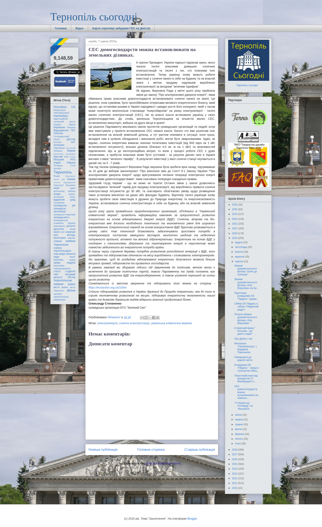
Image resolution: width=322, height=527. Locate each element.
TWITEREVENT (61, 113)
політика (58, 259)
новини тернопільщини (62, 249)
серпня (239, 261)
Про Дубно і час (243, 338)
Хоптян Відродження (64, 182)
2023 (235, 219)
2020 (235, 233)
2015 (235, 464)
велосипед (59, 191)
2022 (235, 223)
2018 (235, 449)
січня (238, 443)
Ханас (71, 179)
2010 (235, 488)
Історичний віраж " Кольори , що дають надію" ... (245, 331)
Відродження (61, 130)
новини (58, 241)
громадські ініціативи (64, 214)
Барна (72, 124)
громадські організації (60, 210)
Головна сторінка (151, 450)
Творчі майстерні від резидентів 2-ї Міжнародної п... (246, 378)
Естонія (57, 142)
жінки (72, 229)
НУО (72, 159)
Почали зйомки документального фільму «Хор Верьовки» (245, 319)
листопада (241, 247)
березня (240, 434)
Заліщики (59, 145)
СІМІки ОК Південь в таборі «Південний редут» (246, 306)
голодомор (59, 202)
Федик (57, 176)
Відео (80, 28)
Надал (57, 162)
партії (72, 257)
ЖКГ (73, 142)
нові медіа (59, 253)
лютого (239, 438)
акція (56, 188)
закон (57, 231)
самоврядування (62, 268)
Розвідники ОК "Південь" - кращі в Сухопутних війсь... (246, 368)
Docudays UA (64, 106)
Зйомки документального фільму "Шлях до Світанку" (245, 270)
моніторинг (60, 237)
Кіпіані (72, 157)
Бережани (59, 127)
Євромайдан (61, 115)
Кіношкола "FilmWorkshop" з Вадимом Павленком (245, 348)
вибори (71, 191)
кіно (56, 235)
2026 (235, 204)
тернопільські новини (63, 282)
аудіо (72, 188)
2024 (235, 214)
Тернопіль (63, 172)
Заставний (70, 148)
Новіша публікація (103, 450)
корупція (70, 231)
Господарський (61, 136)
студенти (70, 271)
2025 (235, 209)
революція (59, 265)
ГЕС (73, 130)
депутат (71, 226)
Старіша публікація (199, 450)
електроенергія (107, 323)
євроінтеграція (61, 296)
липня (239, 414)
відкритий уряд (64, 199)
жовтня (239, 251)
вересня (240, 256)
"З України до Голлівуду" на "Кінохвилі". (243, 406)
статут (57, 271)
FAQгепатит (60, 110)
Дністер (71, 139)
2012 (235, 478)
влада (57, 194)
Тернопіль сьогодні (93, 17)
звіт (63, 232)
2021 (235, 228)
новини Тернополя (64, 242)
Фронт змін (59, 179)
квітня (238, 429)
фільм (71, 290)
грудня (239, 242)
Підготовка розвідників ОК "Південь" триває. (245, 296)
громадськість (62, 217)
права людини (64, 262)
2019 (235, 238)
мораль (71, 238)
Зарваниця (59, 148)
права (72, 260)
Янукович (70, 185)
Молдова (59, 159)
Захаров (58, 150)
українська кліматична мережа (171, 323)
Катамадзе (71, 154)
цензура (58, 294)
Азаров (57, 124)
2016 (235, 459)
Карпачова (58, 154)
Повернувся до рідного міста (243, 359)
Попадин (58, 165)
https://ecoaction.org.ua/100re (107, 287)
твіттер (71, 277)
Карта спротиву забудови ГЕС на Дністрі (121, 28)
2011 (235, 483)
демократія (59, 226)
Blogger (192, 518)
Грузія (57, 139)
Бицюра (71, 127)
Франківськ (70, 176)
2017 (235, 454)
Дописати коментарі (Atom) (163, 463)
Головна (61, 28)
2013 (235, 473)
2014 (235, 468)
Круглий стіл (61, 156)
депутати (59, 229)
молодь (71, 235)
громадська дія (64, 205)
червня (239, 419)
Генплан (58, 133)
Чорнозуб (58, 185)
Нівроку (71, 162)
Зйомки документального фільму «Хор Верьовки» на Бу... (246, 284)
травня (239, 424)
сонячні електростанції (134, 323)
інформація (59, 299)
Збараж (71, 150)
